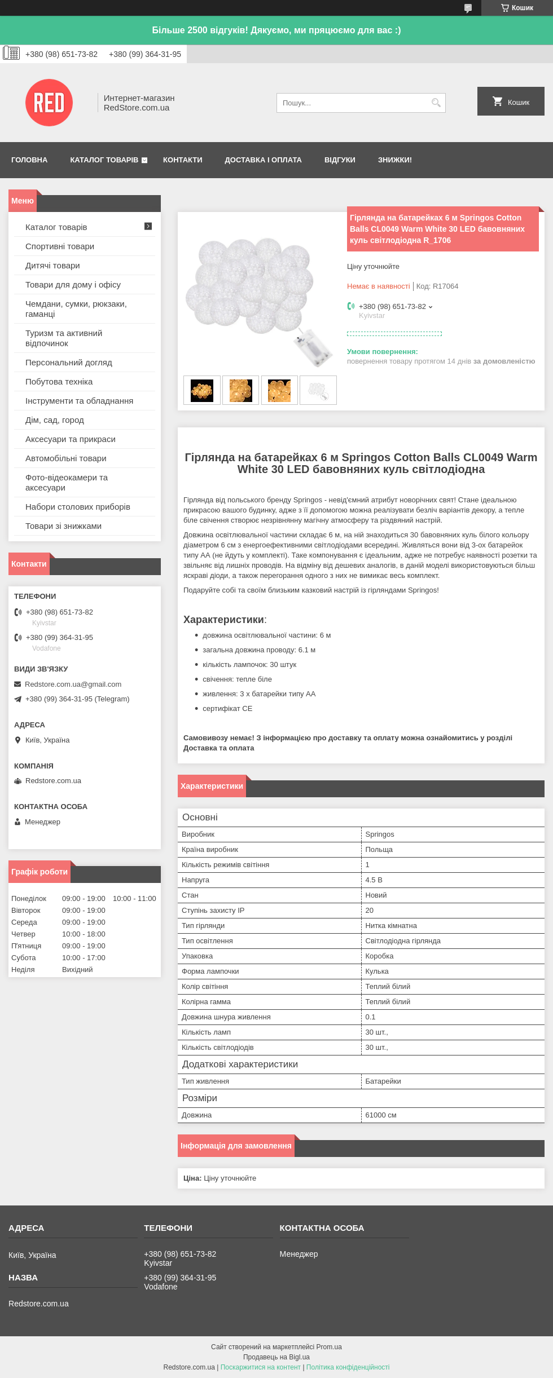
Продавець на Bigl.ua (276, 1357)
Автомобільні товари (66, 458)
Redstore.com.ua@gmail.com (73, 684)
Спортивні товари (59, 246)
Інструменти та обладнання (79, 400)
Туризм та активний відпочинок (63, 338)
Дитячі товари (52, 265)
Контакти (183, 160)
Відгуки (340, 160)
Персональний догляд (68, 362)
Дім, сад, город (54, 420)
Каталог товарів (104, 160)
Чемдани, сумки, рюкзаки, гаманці (76, 309)
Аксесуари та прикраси (70, 439)
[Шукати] (436, 103)
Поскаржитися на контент (261, 1367)
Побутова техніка (59, 381)
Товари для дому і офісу (73, 284)
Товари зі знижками (63, 526)
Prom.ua (329, 1347)
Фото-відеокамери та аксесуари (66, 482)
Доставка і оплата (263, 160)
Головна (29, 160)
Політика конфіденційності (348, 1367)
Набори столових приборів (77, 506)
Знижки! (395, 160)
